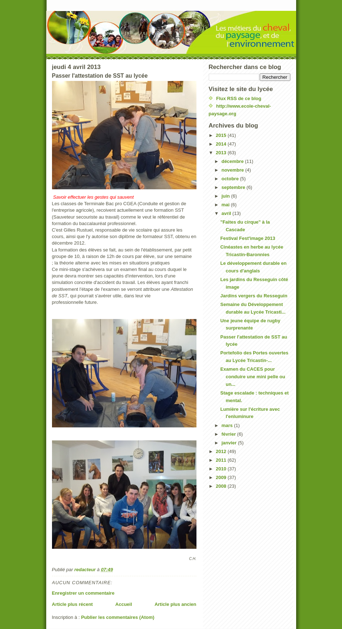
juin (226, 196)
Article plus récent (72, 604)
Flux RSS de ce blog (238, 98)
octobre (230, 178)
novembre (233, 170)
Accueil (123, 604)
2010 (222, 468)
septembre (233, 187)
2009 (222, 477)
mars (227, 425)
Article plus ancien (175, 604)
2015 (222, 135)
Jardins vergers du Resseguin (253, 295)
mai (226, 204)
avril (226, 213)
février (229, 434)
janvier (229, 442)
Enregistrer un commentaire (83, 593)
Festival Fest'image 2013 (247, 238)
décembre (233, 161)
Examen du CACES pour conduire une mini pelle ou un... (252, 376)
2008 (222, 486)
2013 (222, 152)
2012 (222, 451)
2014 (222, 144)
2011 (222, 460)
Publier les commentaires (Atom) (117, 617)
